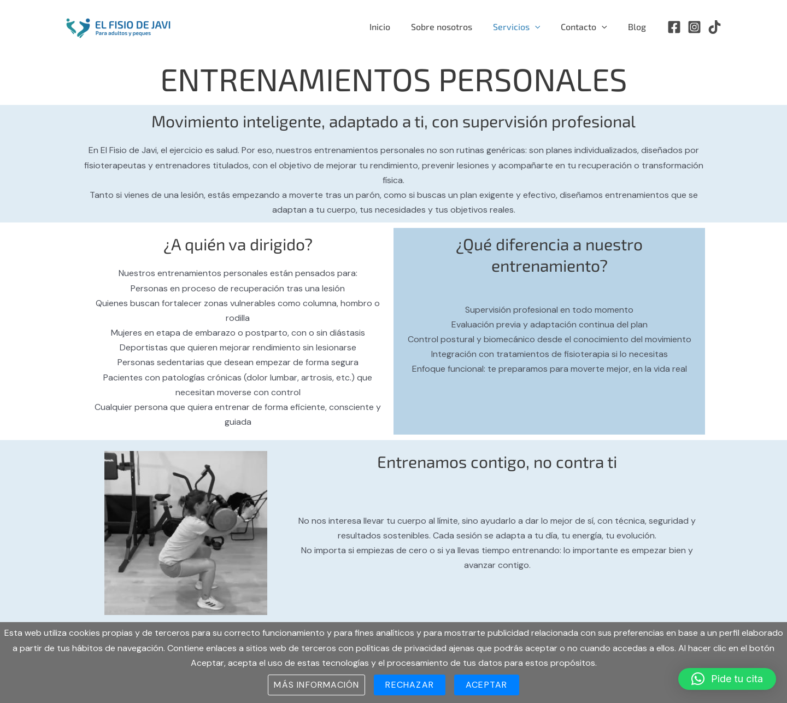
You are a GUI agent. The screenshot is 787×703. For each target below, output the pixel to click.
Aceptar (486, 684)
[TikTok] (714, 27)
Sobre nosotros (453, 26)
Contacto (589, 27)
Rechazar (409, 684)
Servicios (525, 27)
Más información (316, 684)
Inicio (394, 26)
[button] (727, 679)
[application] (543, 27)
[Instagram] (694, 27)
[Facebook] (674, 27)
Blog (639, 26)
